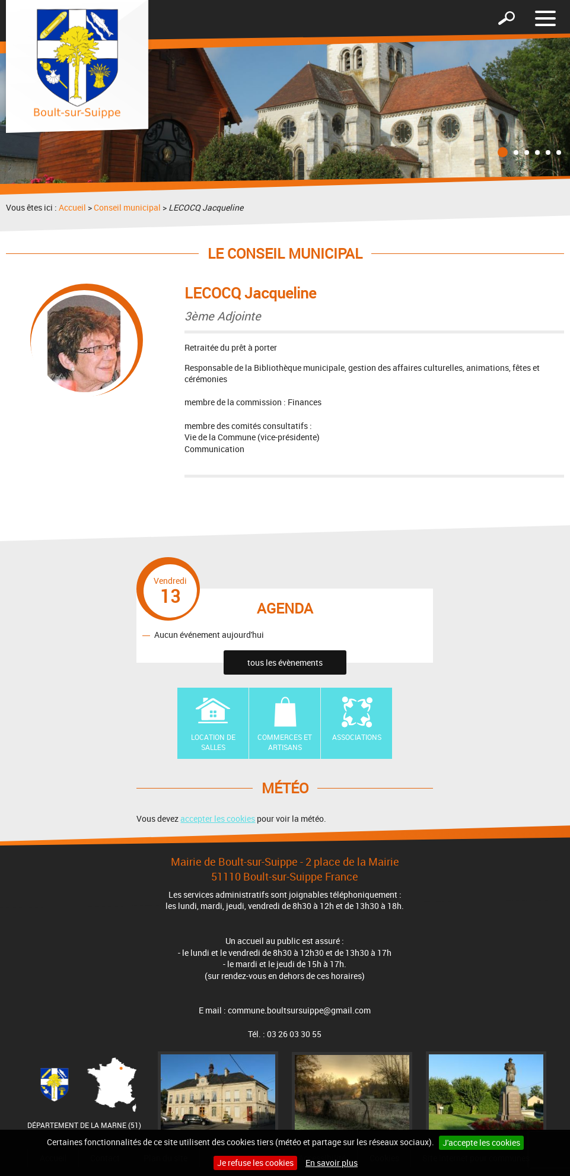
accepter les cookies (217, 818)
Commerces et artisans (284, 742)
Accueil (72, 207)
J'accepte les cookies (481, 1142)
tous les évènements (285, 662)
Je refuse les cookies (255, 1162)
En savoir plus (331, 1162)
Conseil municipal (127, 207)
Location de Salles (213, 742)
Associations (356, 737)
